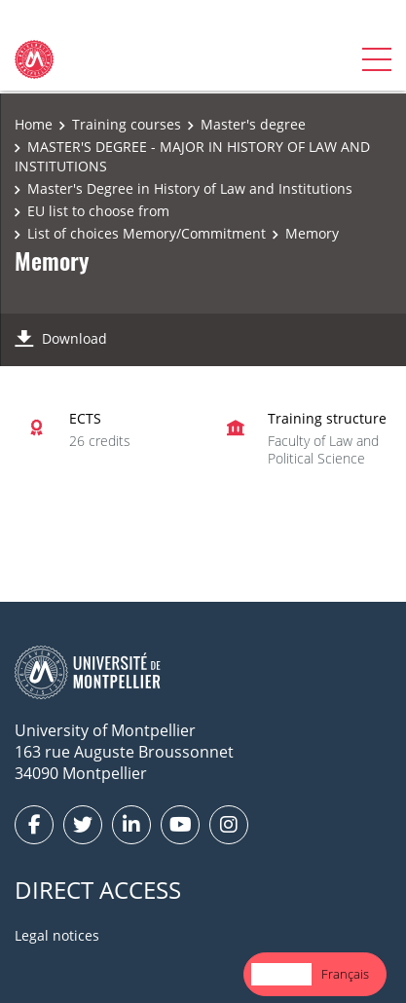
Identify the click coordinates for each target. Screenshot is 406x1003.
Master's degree (253, 124)
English (281, 974)
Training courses (126, 124)
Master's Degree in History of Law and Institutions (189, 188)
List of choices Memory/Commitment (146, 233)
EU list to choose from (98, 211)
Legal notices (57, 935)
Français (345, 974)
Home (34, 124)
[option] (345, 974)
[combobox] (281, 974)
